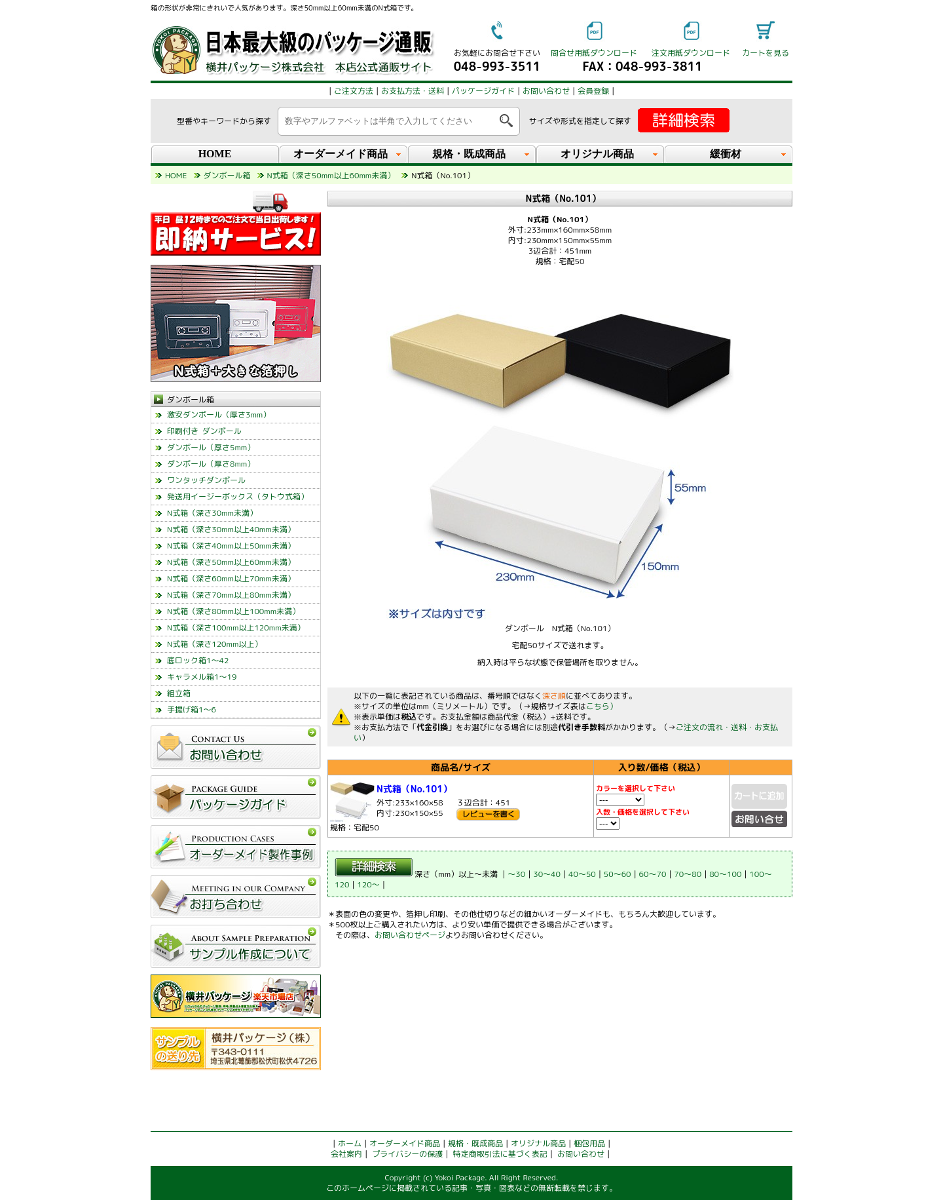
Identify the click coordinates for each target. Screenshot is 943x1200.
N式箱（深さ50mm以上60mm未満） (231, 562)
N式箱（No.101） (414, 789)
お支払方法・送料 (412, 90)
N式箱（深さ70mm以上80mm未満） (231, 594)
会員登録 (593, 90)
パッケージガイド (483, 90)
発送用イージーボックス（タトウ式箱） (237, 496)
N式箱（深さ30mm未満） (212, 512)
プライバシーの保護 (407, 1153)
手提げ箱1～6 (191, 709)
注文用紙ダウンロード (691, 52)
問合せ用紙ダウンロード (594, 52)
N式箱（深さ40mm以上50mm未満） (231, 545)
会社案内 (346, 1153)
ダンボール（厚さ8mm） (211, 463)
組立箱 (179, 693)
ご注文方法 (353, 90)
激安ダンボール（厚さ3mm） (218, 414)
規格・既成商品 (475, 1143)
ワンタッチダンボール (206, 480)
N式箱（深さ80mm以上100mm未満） (233, 611)
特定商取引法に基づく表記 (500, 1153)
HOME (215, 153)
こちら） (602, 706)
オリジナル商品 (538, 1143)
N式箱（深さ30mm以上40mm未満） (231, 529)
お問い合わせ (546, 90)
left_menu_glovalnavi (236, 927)
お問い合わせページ (410, 934)
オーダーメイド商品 (404, 1143)
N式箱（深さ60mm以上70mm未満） (231, 578)
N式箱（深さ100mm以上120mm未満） (236, 627)
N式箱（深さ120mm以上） (214, 643)
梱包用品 (589, 1143)
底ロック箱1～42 (198, 660)
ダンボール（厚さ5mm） (211, 447)
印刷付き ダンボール (204, 430)
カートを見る (765, 52)
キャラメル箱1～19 (201, 676)
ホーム (349, 1143)
